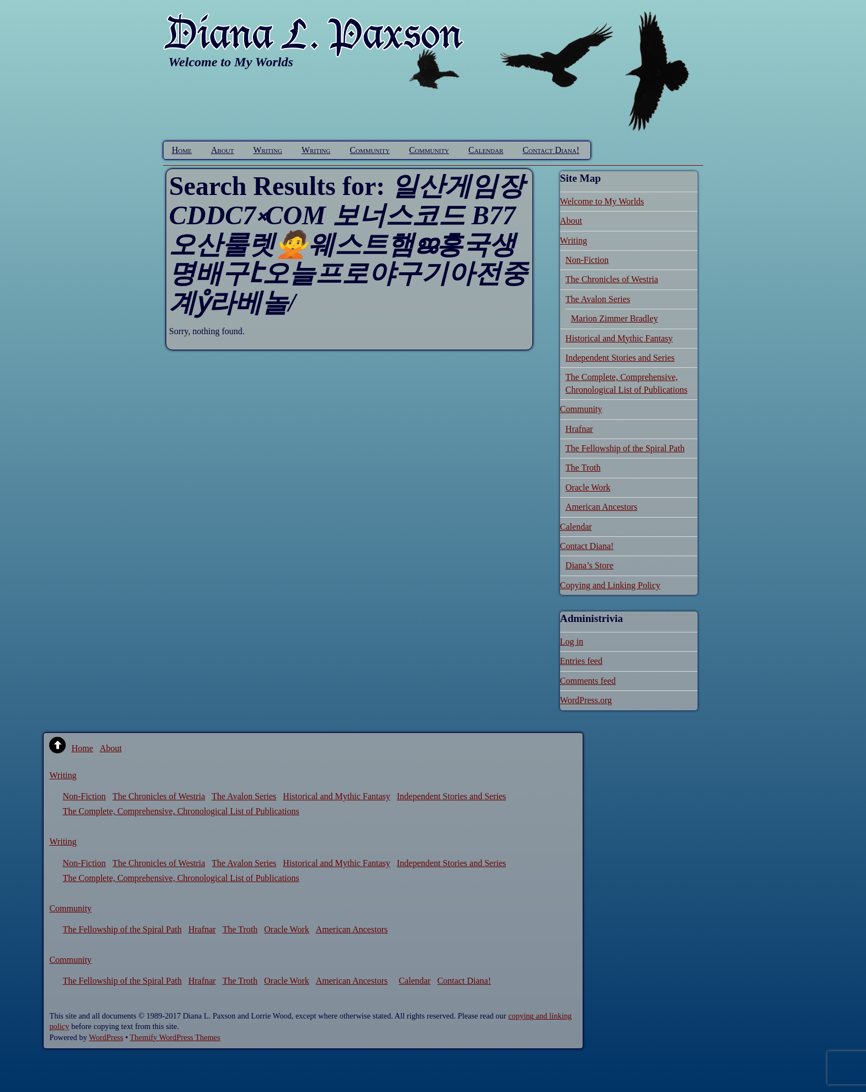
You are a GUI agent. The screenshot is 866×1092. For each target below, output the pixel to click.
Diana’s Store (590, 565)
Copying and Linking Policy (610, 585)
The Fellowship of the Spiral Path (625, 448)
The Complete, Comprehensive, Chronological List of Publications (180, 811)
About (222, 150)
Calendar (485, 150)
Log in (571, 641)
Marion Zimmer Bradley (614, 318)
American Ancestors (601, 506)
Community (369, 150)
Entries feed (581, 661)
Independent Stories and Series (620, 357)
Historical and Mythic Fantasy (619, 338)
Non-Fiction (587, 260)
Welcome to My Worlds (602, 201)
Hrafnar (579, 429)
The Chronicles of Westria (612, 279)
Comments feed (588, 680)
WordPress (106, 1037)
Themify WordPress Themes (175, 1037)
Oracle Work (588, 487)
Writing (268, 150)
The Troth (583, 467)
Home (182, 150)
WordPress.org (586, 700)
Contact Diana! (550, 150)
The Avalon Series (598, 299)
